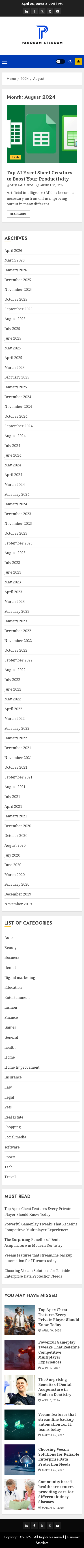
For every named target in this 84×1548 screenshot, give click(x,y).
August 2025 (15, 318)
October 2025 (15, 299)
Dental (10, 967)
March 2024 (14, 484)
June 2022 (12, 689)
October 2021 (15, 767)
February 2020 (16, 884)
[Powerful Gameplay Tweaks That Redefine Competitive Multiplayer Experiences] (19, 1355)
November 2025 (18, 289)
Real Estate (13, 1117)
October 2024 (15, 416)
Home (9, 1057)
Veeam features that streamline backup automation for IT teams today (57, 1422)
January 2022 (15, 738)
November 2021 (18, 757)
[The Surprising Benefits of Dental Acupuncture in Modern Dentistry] (19, 1390)
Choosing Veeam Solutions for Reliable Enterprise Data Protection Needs (37, 1273)
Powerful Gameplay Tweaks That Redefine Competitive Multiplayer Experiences (59, 1352)
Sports (9, 1157)
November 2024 (18, 406)
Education (13, 987)
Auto (8, 937)
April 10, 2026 (51, 1331)
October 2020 (15, 835)
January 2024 (15, 504)
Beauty (10, 947)
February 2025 (16, 377)
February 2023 (16, 611)
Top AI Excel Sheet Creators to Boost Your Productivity (39, 176)
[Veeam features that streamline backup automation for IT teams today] (19, 1425)
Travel (10, 1176)
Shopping (12, 1127)
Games (10, 1027)
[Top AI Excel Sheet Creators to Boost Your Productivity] (42, 134)
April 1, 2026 (51, 1400)
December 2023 (17, 513)
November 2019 (18, 904)
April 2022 (13, 708)
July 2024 (12, 445)
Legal (9, 1097)
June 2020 (12, 864)
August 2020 (15, 845)
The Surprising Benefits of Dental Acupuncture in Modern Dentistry (54, 1387)
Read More (18, 214)
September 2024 (18, 425)
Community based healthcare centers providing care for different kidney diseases (55, 1491)
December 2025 (17, 279)
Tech (15, 157)
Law (8, 1087)
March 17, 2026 (53, 1508)
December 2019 (17, 894)
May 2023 (12, 582)
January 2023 (15, 621)
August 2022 (15, 669)
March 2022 (14, 718)
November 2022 (18, 640)
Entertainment (17, 997)
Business (11, 957)
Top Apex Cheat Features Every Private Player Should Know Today (58, 1317)
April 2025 (13, 357)
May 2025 (12, 348)
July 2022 (12, 679)
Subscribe (78, 61)
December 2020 (17, 825)
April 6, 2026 (51, 1368)
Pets (8, 1107)
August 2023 (15, 552)
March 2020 (14, 874)
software (12, 1147)
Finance (11, 1017)
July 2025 (12, 328)
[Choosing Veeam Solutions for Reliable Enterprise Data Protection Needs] (19, 1459)
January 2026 (15, 270)
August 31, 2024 (52, 185)
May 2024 (12, 465)
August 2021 (15, 786)
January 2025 (15, 387)
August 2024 (15, 435)
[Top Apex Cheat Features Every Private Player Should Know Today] (19, 1320)
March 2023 (14, 601)
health (9, 1047)
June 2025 (12, 338)
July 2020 (12, 855)
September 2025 (18, 308)
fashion (10, 1007)
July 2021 (12, 796)
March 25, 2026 (53, 1435)
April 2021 (13, 806)
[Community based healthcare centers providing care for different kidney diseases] (19, 1494)
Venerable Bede (21, 185)
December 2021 (17, 747)
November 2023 (18, 523)
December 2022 (17, 630)
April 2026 (13, 250)
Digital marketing (19, 977)
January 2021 (15, 816)
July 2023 (12, 562)
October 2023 (15, 533)
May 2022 (12, 699)
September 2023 (18, 543)
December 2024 (17, 396)
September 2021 (18, 777)
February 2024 (16, 494)
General (11, 1037)
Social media (15, 1137)
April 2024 (13, 474)
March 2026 (14, 260)
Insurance (13, 1077)
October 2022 (15, 650)
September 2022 (18, 660)
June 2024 (12, 455)
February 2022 (16, 728)
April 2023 (13, 591)
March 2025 (14, 367)
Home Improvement (21, 1067)
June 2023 (12, 572)
